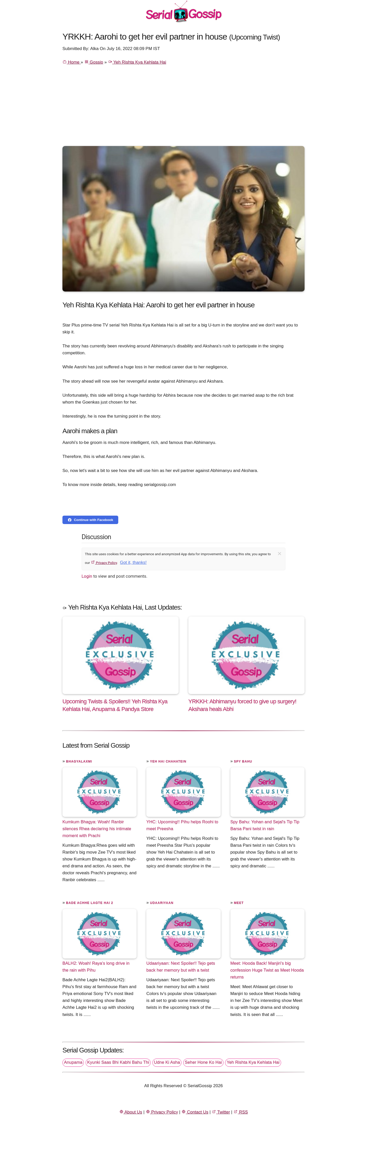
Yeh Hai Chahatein (168, 761)
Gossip (93, 62)
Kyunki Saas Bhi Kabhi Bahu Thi (118, 1062)
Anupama (73, 1062)
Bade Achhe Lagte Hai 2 (89, 903)
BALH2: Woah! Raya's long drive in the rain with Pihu (95, 967)
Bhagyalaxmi (79, 761)
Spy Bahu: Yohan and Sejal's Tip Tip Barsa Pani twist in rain (264, 825)
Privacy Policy (104, 563)
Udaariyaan (161, 903)
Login (87, 576)
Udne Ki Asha (167, 1062)
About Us (130, 1112)
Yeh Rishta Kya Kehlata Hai (137, 62)
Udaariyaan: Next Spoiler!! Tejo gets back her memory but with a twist (180, 967)
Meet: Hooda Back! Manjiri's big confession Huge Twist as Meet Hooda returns (267, 970)
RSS (240, 1112)
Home (71, 62)
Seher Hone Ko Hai (203, 1062)
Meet (239, 903)
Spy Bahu (243, 761)
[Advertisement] (183, 107)
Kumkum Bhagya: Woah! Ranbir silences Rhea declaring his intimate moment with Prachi (96, 828)
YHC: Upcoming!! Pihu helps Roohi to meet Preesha (182, 825)
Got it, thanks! (133, 562)
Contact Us (194, 1112)
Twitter (221, 1112)
